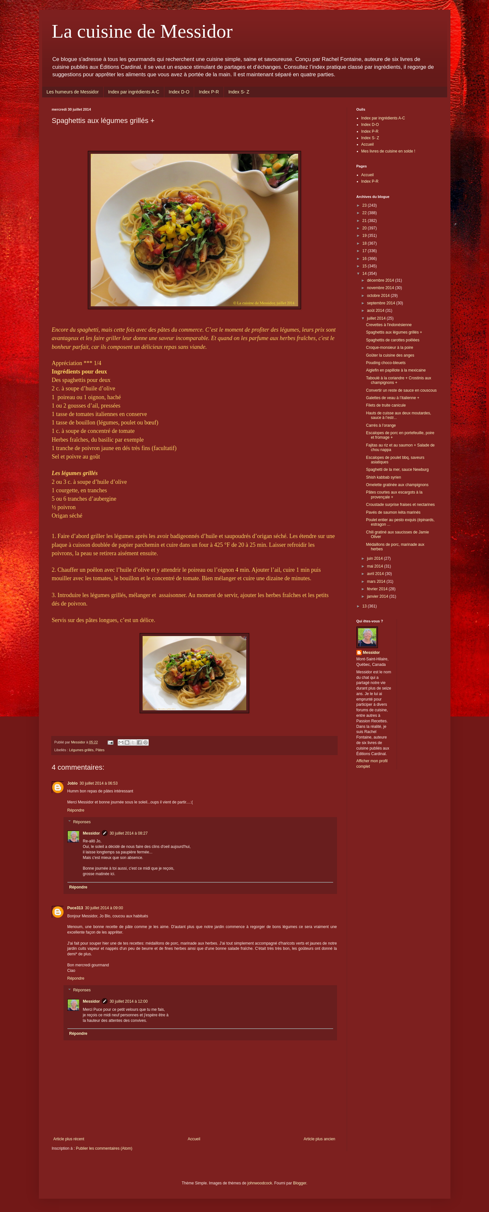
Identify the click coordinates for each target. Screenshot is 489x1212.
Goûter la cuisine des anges (390, 355)
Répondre (76, 810)
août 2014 (376, 310)
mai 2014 (375, 566)
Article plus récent (68, 1139)
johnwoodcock (259, 1183)
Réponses (82, 822)
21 (365, 220)
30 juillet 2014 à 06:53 (99, 783)
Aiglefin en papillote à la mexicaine (395, 370)
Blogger (299, 1183)
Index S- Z (239, 91)
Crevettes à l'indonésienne (389, 325)
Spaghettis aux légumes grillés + (394, 332)
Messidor (91, 833)
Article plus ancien (319, 1139)
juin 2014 (375, 558)
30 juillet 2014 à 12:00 (128, 1001)
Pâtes (100, 750)
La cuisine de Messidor (142, 31)
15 (365, 266)
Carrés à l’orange (381, 425)
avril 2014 (376, 573)
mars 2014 (376, 581)
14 (365, 273)
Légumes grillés (81, 750)
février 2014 (378, 589)
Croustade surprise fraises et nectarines (400, 504)
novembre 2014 (381, 288)
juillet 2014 (377, 318)
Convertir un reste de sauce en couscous (401, 390)
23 (365, 205)
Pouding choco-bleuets (385, 363)
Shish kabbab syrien (383, 477)
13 (365, 606)
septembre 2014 (381, 303)
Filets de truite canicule (386, 405)
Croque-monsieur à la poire (389, 347)
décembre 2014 (381, 280)
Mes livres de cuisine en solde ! (388, 151)
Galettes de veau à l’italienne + (392, 398)
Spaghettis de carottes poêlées (392, 340)
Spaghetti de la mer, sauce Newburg (397, 469)
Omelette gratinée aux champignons (397, 485)
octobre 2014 (378, 295)
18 (365, 243)
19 (365, 235)
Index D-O (179, 91)
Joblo (72, 783)
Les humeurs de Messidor (73, 91)
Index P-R (209, 91)
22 (365, 213)
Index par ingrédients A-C (133, 91)
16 (365, 258)
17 (365, 251)
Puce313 (75, 908)
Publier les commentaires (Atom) (104, 1148)
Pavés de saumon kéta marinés (393, 512)
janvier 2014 (378, 596)
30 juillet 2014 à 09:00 (104, 908)
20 (365, 228)
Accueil (194, 1139)
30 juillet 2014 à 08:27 (128, 833)
